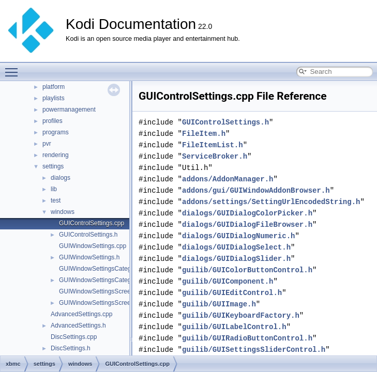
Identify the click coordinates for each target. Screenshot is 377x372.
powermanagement (69, 109)
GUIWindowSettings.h (89, 257)
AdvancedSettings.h (78, 325)
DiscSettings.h (71, 348)
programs (55, 132)
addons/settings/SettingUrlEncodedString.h (271, 202)
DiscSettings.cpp (74, 336)
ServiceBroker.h (214, 156)
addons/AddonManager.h (227, 179)
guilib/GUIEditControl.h (232, 293)
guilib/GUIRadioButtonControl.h (247, 338)
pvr (46, 143)
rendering (55, 155)
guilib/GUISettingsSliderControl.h (253, 349)
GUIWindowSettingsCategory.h (101, 280)
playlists (53, 98)
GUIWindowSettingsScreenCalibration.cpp (117, 291)
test (56, 200)
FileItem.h (203, 133)
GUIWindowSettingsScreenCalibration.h (114, 302)
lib (54, 189)
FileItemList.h (212, 145)
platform (53, 86)
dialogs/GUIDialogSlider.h (236, 259)
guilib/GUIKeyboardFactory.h (240, 315)
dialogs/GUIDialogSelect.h (236, 247)
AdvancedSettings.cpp (81, 314)
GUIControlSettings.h (88, 234)
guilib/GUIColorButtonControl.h (247, 270)
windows (62, 211)
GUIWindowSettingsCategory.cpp (105, 268)
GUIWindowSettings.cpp (92, 246)
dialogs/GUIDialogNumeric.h (238, 236)
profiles (52, 121)
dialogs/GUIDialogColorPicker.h (247, 213)
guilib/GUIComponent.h (227, 281)
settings (53, 166)
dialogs (60, 177)
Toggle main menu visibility (14, 68)
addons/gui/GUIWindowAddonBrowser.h (256, 190)
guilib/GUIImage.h (219, 304)
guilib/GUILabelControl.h (234, 327)
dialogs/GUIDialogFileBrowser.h (247, 224)
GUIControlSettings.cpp (91, 223)
